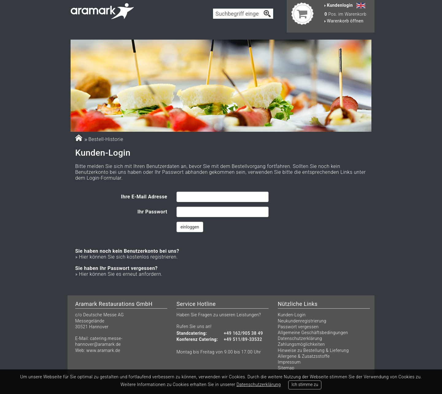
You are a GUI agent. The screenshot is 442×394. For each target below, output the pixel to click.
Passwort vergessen (298, 326)
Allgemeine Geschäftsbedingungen (313, 332)
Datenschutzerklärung (300, 338)
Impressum (289, 362)
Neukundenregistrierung (302, 320)
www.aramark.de (103, 350)
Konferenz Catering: (197, 339)
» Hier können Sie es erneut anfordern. (118, 274)
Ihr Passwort (152, 212)
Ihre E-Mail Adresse (144, 197)
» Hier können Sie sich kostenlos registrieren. (126, 257)
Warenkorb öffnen (343, 20)
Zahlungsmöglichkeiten (301, 344)
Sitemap (286, 367)
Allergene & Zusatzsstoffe (304, 356)
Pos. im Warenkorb (345, 14)
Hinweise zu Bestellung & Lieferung (313, 350)
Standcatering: (191, 333)
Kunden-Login (292, 314)
